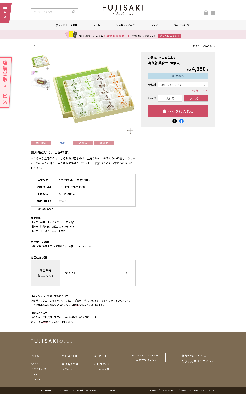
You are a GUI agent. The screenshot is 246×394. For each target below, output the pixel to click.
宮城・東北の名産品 (66, 25)
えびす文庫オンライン (196, 361)
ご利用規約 (110, 390)
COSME (36, 379)
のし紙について (199, 90)
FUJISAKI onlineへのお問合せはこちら (146, 357)
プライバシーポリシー (41, 390)
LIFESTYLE (38, 369)
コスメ (154, 25)
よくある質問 (102, 369)
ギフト (96, 25)
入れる (170, 98)
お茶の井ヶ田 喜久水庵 (162, 58)
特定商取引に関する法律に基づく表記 (78, 390)
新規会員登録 (70, 364)
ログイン (67, 369)
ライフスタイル (182, 25)
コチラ (75, 304)
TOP (33, 45)
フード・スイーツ (125, 25)
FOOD (35, 364)
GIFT (34, 374)
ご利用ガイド (102, 364)
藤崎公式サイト (192, 356)
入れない (196, 98)
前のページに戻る (202, 45)
